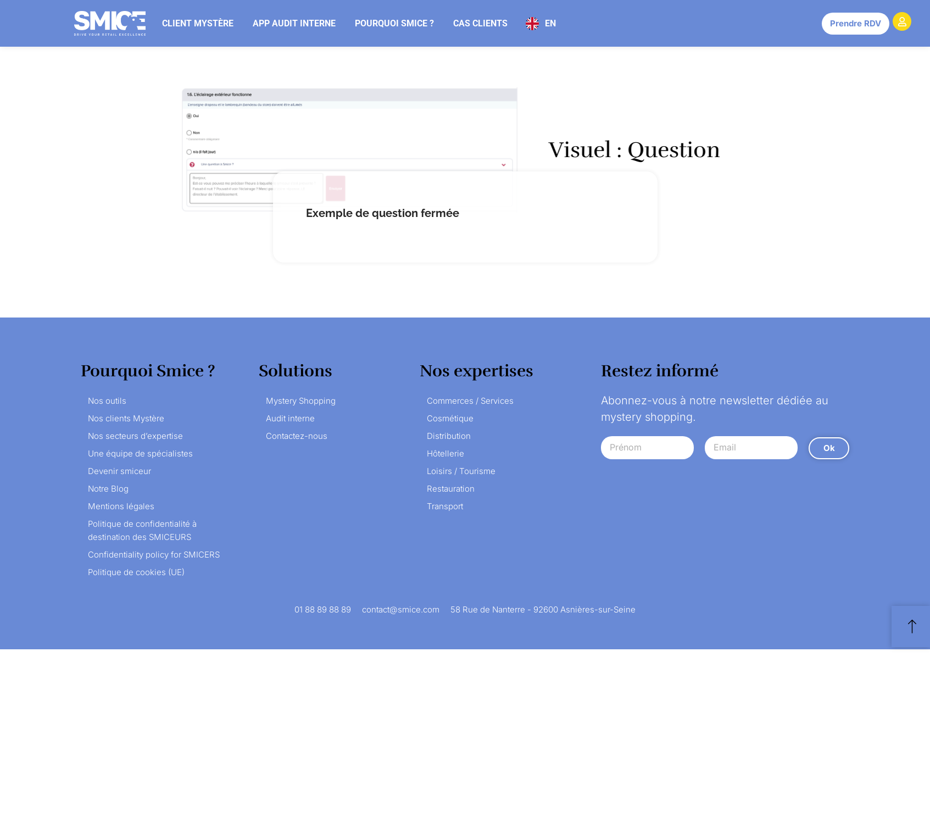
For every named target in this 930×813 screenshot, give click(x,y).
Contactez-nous (296, 436)
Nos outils (107, 401)
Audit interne (290, 418)
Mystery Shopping (301, 401)
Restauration (451, 488)
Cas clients (480, 23)
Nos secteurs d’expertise (135, 436)
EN (550, 23)
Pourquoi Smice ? (394, 23)
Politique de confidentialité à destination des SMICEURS (142, 530)
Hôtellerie (445, 453)
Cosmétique (450, 418)
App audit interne (294, 23)
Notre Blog (108, 488)
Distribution (449, 436)
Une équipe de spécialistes (140, 453)
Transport (445, 506)
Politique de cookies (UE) (136, 572)
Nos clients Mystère (126, 418)
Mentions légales (121, 506)
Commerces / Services (470, 401)
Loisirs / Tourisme (461, 471)
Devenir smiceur (119, 471)
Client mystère (197, 23)
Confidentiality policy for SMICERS (154, 554)
